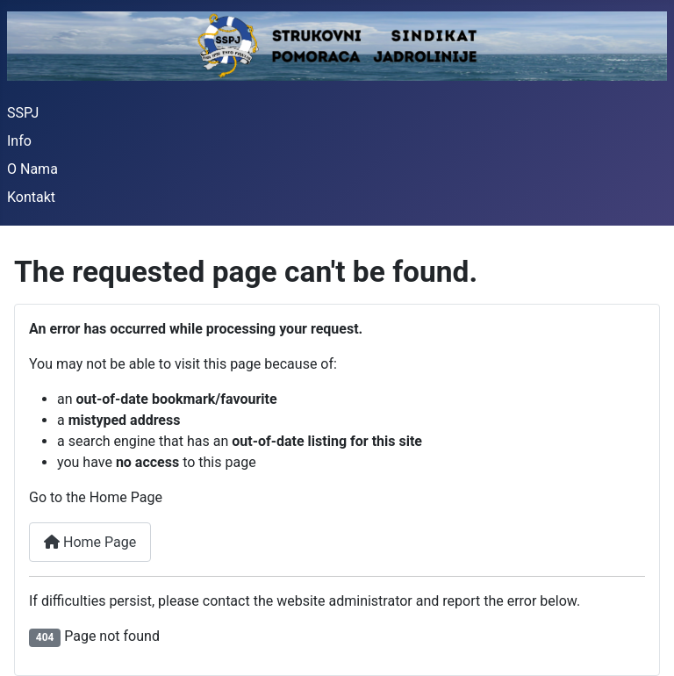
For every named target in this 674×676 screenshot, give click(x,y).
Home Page (90, 542)
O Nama (32, 169)
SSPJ (23, 112)
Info (19, 141)
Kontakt (31, 197)
